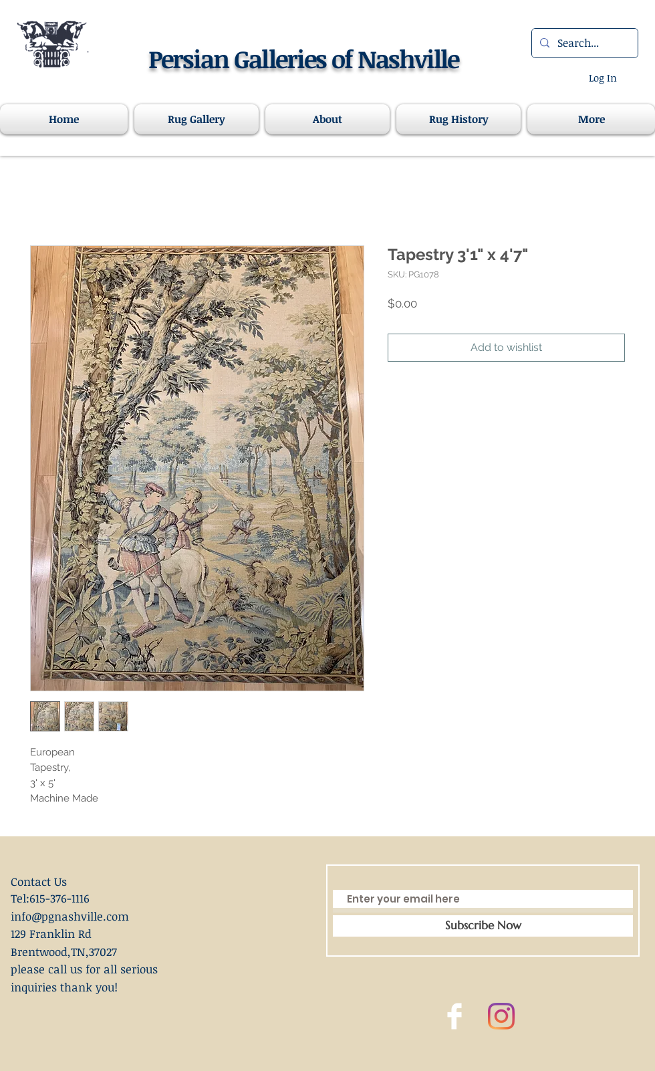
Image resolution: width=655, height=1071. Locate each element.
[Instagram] (501, 1016)
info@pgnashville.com (70, 916)
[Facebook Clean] (454, 1016)
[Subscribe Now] (483, 926)
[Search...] (583, 43)
